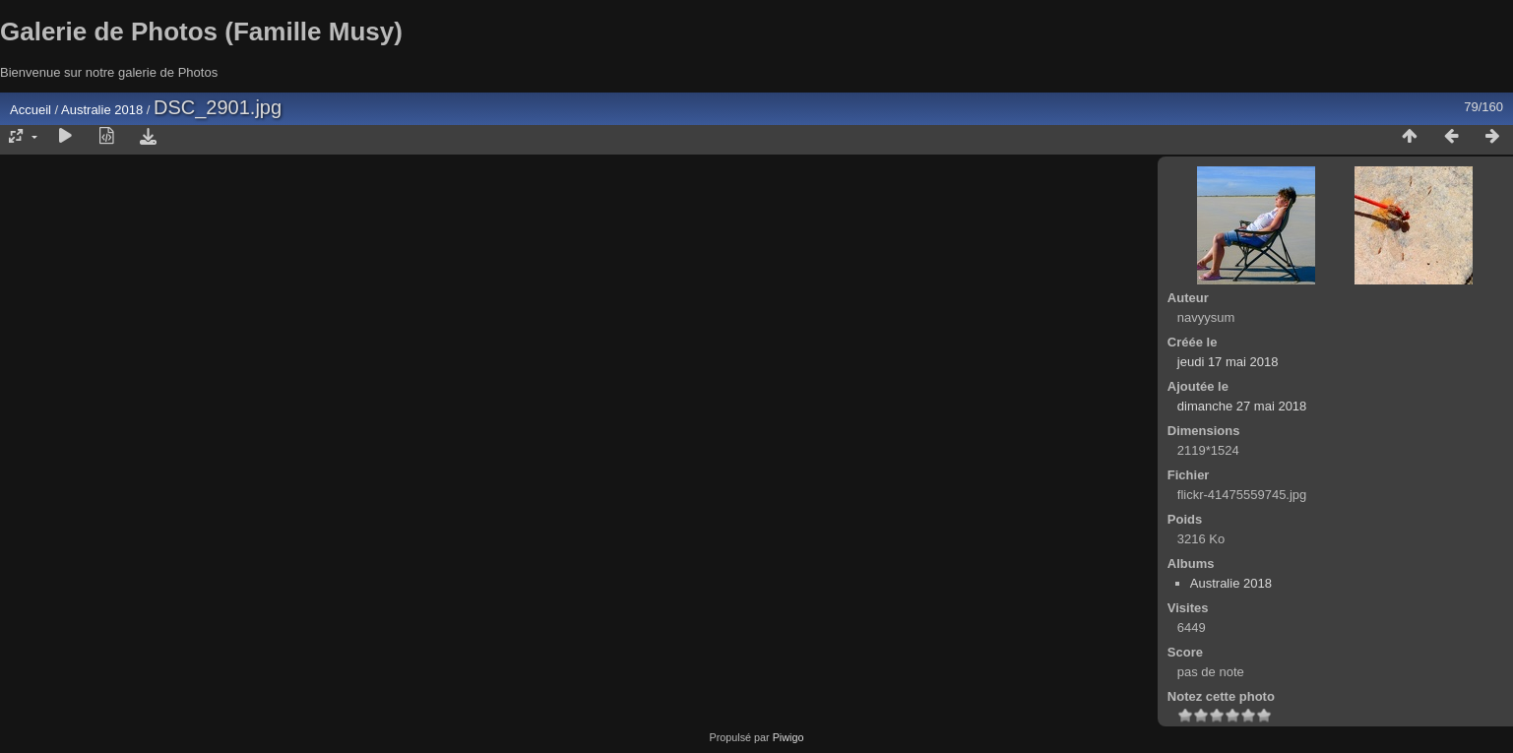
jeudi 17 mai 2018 (1228, 361)
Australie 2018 (102, 109)
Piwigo (788, 737)
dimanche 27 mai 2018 (1242, 406)
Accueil (30, 109)
